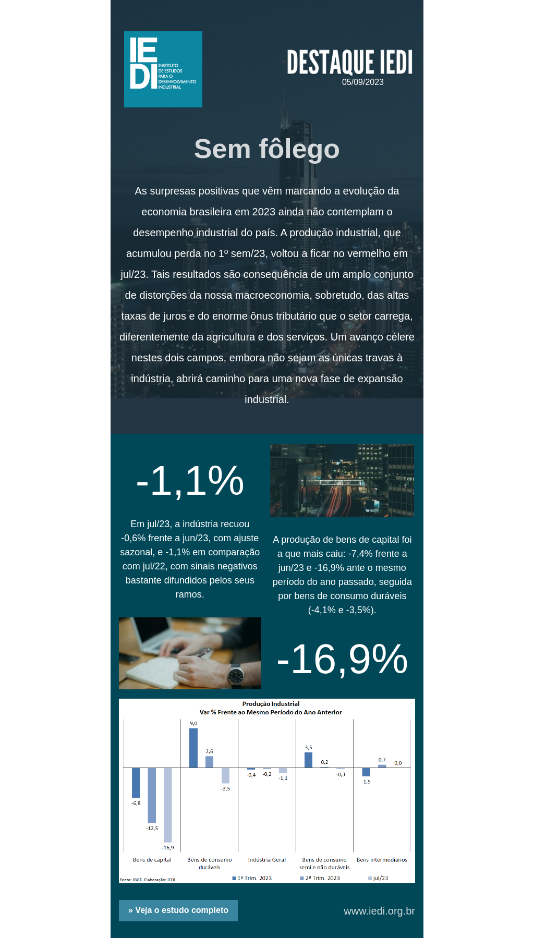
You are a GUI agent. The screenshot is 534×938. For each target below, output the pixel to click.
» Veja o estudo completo (178, 910)
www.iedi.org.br (379, 911)
